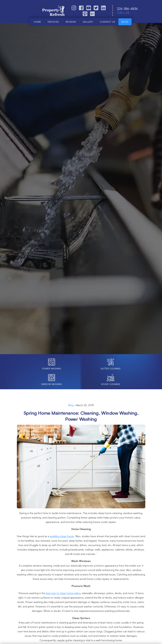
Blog (125, 21)
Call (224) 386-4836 (96, 203)
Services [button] (53, 21)
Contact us (107, 21)
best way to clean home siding (63, 593)
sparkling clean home (62, 536)
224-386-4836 (127, 9)
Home (37, 21)
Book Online (60, 203)
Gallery (88, 21)
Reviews (71, 21)
